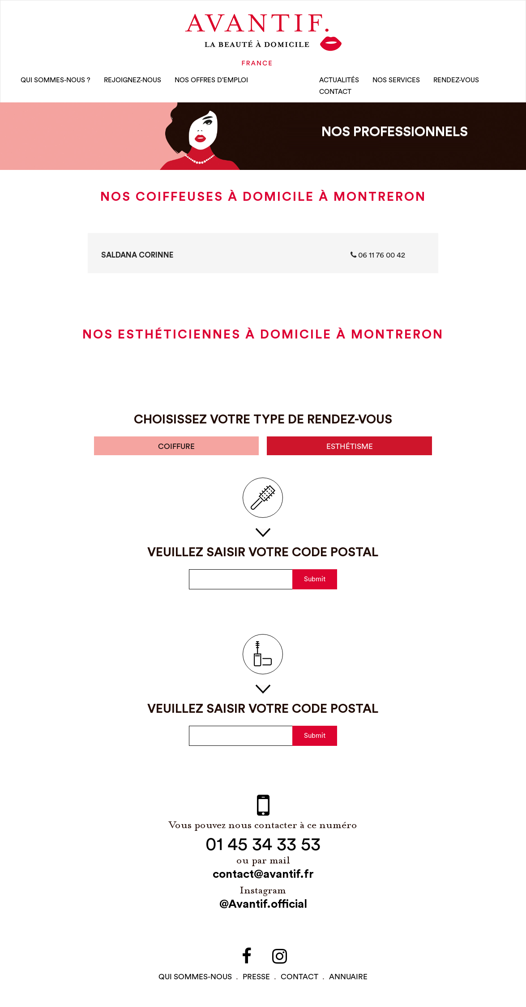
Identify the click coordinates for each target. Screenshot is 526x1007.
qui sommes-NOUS (195, 977)
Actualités (339, 80)
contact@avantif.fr (263, 874)
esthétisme (349, 446)
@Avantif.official (263, 904)
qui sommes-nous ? (55, 80)
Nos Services (396, 80)
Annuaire (348, 977)
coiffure (176, 446)
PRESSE (256, 977)
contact (299, 977)
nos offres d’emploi (211, 80)
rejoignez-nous (132, 80)
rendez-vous (456, 80)
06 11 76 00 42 (378, 255)
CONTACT (335, 92)
